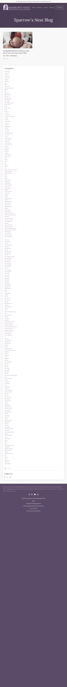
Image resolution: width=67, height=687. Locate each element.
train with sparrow (10, 594)
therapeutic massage (10, 585)
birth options (8, 108)
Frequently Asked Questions (33, 675)
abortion (7, 89)
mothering (7, 376)
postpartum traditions (10, 445)
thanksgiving (8, 582)
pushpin (6, 478)
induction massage (9, 296)
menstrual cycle (9, 350)
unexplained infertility (11, 609)
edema (6, 210)
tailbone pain (8, 575)
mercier (6, 357)
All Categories (8, 78)
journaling (7, 317)
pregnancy (7, 457)
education (7, 213)
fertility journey (9, 232)
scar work (7, 528)
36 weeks (7, 82)
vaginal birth (8, 611)
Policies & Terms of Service (33, 683)
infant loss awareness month (12, 303)
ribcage (6, 516)
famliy (6, 227)
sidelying (7, 549)
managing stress (9, 329)
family (6, 225)
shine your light (9, 545)
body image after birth (11, 123)
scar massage (8, 526)
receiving (7, 488)
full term (7, 246)
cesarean (7, 146)
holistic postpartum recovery (12, 281)
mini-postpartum (9, 362)
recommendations (10, 490)
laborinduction (8, 319)
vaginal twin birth (9, 616)
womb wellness (9, 635)
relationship (8, 502)
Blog (33, 673)
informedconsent (9, 310)
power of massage (9, 452)
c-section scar (8, 139)
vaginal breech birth (10, 613)
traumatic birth (9, 599)
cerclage (6, 144)
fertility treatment (9, 239)
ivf (5, 315)
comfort (6, 158)
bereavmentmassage (10, 101)
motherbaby (8, 371)
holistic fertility (8, 274)
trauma (6, 597)
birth (5, 106)
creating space (8, 175)
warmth (6, 625)
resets (6, 511)
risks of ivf (7, 518)
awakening (7, 92)
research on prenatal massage (13, 509)
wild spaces (7, 630)
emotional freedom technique (13, 217)
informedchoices (9, 308)
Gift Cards (51, 8)
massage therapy (9, 334)
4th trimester (8, 87)
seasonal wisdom (9, 533)
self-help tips (8, 542)
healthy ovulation (9, 258)
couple (6, 170)
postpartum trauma (10, 447)
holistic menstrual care (11, 279)
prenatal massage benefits (12, 473)
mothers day (8, 379)
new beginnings (9, 393)
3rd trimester (8, 85)
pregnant (7, 466)
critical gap (7, 177)
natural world (8, 383)
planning (7, 426)
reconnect (7, 492)
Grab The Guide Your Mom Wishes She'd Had (33, 670)
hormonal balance (9, 291)
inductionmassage (9, 298)
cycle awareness (9, 180)
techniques (7, 580)
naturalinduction (9, 386)
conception (7, 163)
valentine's (7, 618)
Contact (45, 8)
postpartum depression (11, 433)
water (6, 627)
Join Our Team (33, 680)
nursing (6, 405)
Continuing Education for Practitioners (33, 678)
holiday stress (8, 267)
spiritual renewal (9, 554)
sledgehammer (9, 552)
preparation (7, 476)
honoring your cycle (10, 286)
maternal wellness (9, 343)
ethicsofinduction (9, 222)
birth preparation (9, 111)
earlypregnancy (9, 198)
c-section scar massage (11, 142)
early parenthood (9, 196)
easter (6, 206)
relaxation (7, 504)
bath (5, 94)
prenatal (6, 469)
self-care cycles (9, 540)
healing (6, 255)
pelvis (6, 421)
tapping (6, 578)
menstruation (8, 355)
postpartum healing (10, 435)
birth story (7, 113)
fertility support (9, 236)
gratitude (7, 253)
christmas (7, 151)
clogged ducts (8, 156)
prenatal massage (9, 471)
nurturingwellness (9, 407)
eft (5, 215)
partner (6, 417)
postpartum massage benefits (12, 440)
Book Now (59, 8)
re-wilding (7, 481)
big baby (7, 104)
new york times (9, 400)
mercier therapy (9, 360)
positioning (7, 428)
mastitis (6, 338)
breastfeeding (8, 130)
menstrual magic (9, 353)
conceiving (7, 161)
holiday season (8, 265)
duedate (6, 194)
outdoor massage (9, 412)
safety (6, 523)
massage (6, 331)
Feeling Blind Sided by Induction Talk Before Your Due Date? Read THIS (17, 55)
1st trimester (8, 80)
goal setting (7, 251)
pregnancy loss (8, 462)
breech (6, 132)
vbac (5, 623)
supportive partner (9, 573)
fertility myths (8, 234)
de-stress (7, 184)
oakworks (7, 409)
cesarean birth (8, 149)
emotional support (9, 220)
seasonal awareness (10, 530)
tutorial (6, 604)
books (6, 127)
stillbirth (7, 563)
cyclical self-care (9, 182)
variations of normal (10, 620)
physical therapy (9, 424)
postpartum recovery (10, 443)
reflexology (7, 499)
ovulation (7, 414)
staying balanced (9, 561)
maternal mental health (11, 341)
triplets (6, 601)
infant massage (8, 305)
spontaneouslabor (9, 556)
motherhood (8, 374)
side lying (7, 547)
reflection (7, 497)
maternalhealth (9, 345)
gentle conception (9, 248)
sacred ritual (8, 521)
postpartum (7, 431)
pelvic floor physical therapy (12, 419)
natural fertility (8, 381)
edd (5, 208)
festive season (8, 241)
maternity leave (9, 348)
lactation (7, 322)
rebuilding (7, 485)
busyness (7, 134)
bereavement (8, 99)
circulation (7, 153)
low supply (7, 326)
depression (7, 187)
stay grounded (8, 559)
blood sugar (7, 120)
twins (6, 606)
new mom (7, 395)
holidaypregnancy (9, 270)
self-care (7, 537)
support (6, 571)
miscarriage (7, 364)
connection (7, 168)
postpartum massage (10, 438)
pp (5, 454)
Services (33, 8)
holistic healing (9, 277)
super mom (7, 568)
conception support (10, 165)
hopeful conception (10, 289)
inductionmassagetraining (12, 300)
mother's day (8, 369)
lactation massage (9, 324)
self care (6, 535)
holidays (7, 272)
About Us (39, 8)
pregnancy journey (10, 459)
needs (6, 390)
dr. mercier (7, 191)
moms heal (7, 367)
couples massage (9, 172)
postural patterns (9, 450)
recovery (7, 495)
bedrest (6, 97)
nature (6, 388)
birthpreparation (9, 116)
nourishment (8, 402)
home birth (7, 284)
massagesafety (8, 336)
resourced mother (9, 514)
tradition (7, 592)
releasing (7, 507)
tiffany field (8, 587)
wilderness (7, 632)
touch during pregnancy (11, 590)
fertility (6, 229)
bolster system (8, 125)
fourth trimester (9, 244)
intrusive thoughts (9, 312)
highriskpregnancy (10, 262)
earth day (7, 203)
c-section (7, 137)
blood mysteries (9, 118)
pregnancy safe (8, 464)
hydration (7, 293)
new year (7, 398)
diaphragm (7, 189)
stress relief (7, 566)
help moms (7, 260)
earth (6, 201)
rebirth (6, 483)
